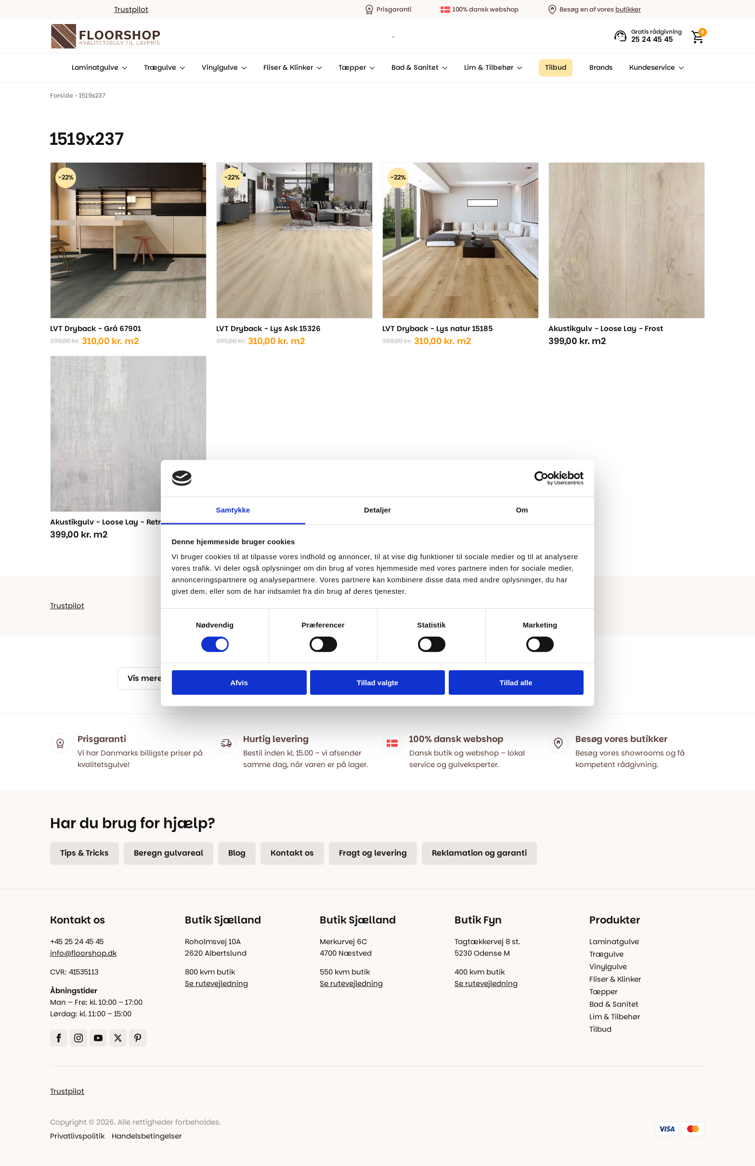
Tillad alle (515, 683)
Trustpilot (131, 9)
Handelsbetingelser (147, 1135)
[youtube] (98, 1038)
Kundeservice (652, 67)
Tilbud (600, 1029)
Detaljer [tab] (377, 510)
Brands (600, 67)
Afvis (239, 683)
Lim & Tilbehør (488, 67)
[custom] (137, 1038)
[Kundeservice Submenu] (679, 68)
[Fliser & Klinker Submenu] (317, 68)
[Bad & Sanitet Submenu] (443, 68)
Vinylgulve (220, 67)
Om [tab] (522, 510)
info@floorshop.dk (83, 953)
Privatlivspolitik (77, 1135)
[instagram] (78, 1038)
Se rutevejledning (216, 983)
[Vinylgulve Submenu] (242, 68)
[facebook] (58, 1038)
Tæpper (352, 67)
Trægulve (160, 67)
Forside (61, 95)
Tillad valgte (377, 683)
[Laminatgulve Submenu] (122, 68)
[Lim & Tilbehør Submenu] (517, 68)
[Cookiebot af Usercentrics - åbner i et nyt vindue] (541, 478)
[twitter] (118, 1038)
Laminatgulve (95, 67)
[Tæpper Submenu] (370, 68)
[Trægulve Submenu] (180, 68)
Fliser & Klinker (288, 67)
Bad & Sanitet (415, 67)
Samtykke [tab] (233, 510)
